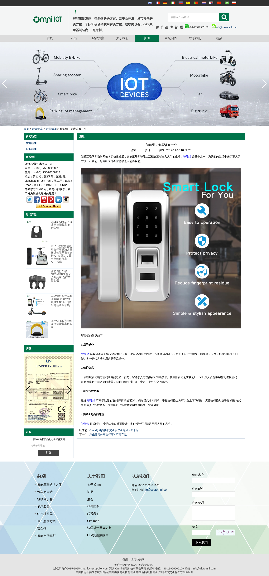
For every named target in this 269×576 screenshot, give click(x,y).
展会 (90, 499)
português (195, 3)
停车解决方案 (46, 521)
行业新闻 (51, 128)
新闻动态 (37, 128)
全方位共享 (138, 559)
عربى (226, 3)
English (149, 3)
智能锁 (187, 156)
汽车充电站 (45, 492)
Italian (172, 3)
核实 (195, 526)
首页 (50, 38)
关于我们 (122, 38)
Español (187, 3)
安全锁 (41, 528)
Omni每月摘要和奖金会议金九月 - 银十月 (114, 430)
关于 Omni (94, 484)
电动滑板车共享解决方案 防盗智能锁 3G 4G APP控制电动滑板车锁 (61, 300)
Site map (93, 521)
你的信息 (198, 502)
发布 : (162, 150)
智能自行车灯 (46, 535)
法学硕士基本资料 (99, 528)
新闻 (147, 38)
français (157, 3)
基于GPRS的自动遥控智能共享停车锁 (61, 323)
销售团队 (93, 506)
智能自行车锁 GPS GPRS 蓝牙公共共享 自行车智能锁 (61, 276)
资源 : (149, 150)
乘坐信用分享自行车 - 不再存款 (108, 434)
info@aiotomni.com (224, 27)
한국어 (210, 3)
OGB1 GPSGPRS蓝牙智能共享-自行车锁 (61, 224)
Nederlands (203, 3)
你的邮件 (198, 488)
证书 (90, 492)
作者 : (135, 150)
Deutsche (164, 3)
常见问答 (171, 38)
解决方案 (98, 38)
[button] (264, 84)
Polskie (233, 3)
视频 (219, 38)
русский (180, 3)
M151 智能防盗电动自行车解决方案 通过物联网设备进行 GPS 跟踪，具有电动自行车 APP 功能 (61, 254)
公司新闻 (31, 143)
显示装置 (43, 506)
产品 (74, 38)
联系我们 (195, 38)
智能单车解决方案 (49, 484)
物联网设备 (45, 499)
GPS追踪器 (45, 513)
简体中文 (218, 3)
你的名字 (198, 475)
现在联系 (48, 206)
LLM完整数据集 (97, 535)
